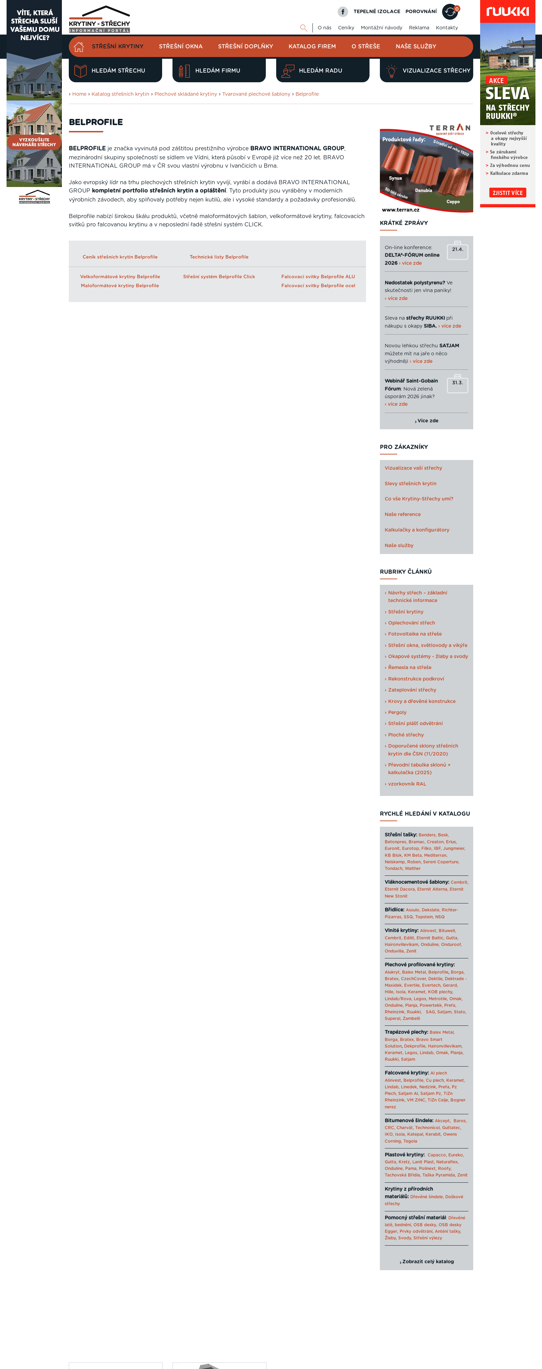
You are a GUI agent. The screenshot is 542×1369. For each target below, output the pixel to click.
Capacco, (437, 1155)
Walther (413, 868)
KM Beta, (413, 855)
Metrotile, (438, 999)
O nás (324, 28)
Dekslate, (431, 910)
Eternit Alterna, (432, 889)
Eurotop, (411, 848)
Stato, (460, 1012)
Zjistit (86, 747)
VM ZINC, (416, 1100)
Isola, (401, 992)
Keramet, (416, 992)
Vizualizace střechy (427, 71)
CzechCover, (414, 979)
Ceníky (346, 28)
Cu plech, (435, 1080)
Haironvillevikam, (402, 945)
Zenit (411, 951)
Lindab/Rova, (398, 999)
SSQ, (409, 917)
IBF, (438, 848)
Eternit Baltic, (431, 938)
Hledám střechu (109, 71)
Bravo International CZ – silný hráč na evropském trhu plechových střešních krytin (115, 556)
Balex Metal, (414, 972)
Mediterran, (435, 855)
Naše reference (403, 514)
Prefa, (450, 1005)
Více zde (428, 421)
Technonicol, (428, 1128)
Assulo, (413, 910)
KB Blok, (394, 855)
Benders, (428, 835)
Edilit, (409, 938)
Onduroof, (451, 945)
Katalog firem (312, 46)
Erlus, (451, 842)
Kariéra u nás (459, 1339)
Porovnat (92, 721)
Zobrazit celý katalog (428, 1261)
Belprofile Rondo (103, 431)
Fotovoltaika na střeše (415, 634)
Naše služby (416, 46)
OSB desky (424, 1225)
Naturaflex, (447, 1162)
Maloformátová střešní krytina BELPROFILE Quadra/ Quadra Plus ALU (219, 440)
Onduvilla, (395, 951)
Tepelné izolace (292, 1363)
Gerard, (450, 985)
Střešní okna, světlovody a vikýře (427, 645)
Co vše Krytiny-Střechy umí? (419, 499)
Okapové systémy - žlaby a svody (428, 656)
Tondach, (394, 868)
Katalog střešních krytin (120, 94)
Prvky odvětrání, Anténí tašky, (430, 1231)
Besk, (443, 835)
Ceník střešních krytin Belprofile (120, 257)
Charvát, (405, 1128)
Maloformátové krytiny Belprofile (120, 285)
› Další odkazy (426, 1363)
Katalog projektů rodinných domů (347, 1363)
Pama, (411, 1168)
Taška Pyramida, (439, 1175)
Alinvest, (428, 931)
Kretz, (405, 1162)
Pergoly (397, 712)
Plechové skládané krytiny (186, 94)
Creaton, (436, 842)
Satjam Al (408, 1093)
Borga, (458, 972)
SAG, (431, 1012)
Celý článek (104, 601)
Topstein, (424, 917)
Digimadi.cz (156, 1348)
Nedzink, (428, 1087)
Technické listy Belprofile (219, 257)
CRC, (390, 1128)
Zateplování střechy (412, 690)
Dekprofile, (415, 1046)
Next (364, 730)
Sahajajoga (396, 1363)
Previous (169, 730)
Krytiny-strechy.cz (163, 1363)
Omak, (455, 999)
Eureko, (456, 1155)
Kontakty (447, 28)
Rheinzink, (396, 1012)
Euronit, (393, 848)
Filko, (426, 848)
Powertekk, (431, 1005)
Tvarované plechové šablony (256, 94)
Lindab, (427, 1053)
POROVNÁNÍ (421, 11)
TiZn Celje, (438, 1100)
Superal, (393, 1018)
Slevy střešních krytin (411, 483)
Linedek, (409, 1087)
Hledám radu (311, 71)
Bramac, (417, 842)
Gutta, (452, 938)
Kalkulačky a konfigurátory (417, 530)
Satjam (408, 1059)
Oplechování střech (411, 623)
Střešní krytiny (117, 46)
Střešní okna (181, 46)
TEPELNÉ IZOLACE (377, 11)
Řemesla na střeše (409, 667)
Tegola (410, 1141)
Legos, (420, 999)
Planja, (411, 1005)
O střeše (366, 46)
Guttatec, (451, 1128)
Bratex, (392, 979)
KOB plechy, (440, 992)
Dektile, (435, 979)
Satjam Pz (430, 1093)
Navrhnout (94, 695)
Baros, (460, 1121)
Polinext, (428, 1168)
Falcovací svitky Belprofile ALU (318, 276)
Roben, (414, 862)
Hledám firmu (209, 71)
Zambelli (411, 1018)
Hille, (389, 992)
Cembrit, (459, 882)
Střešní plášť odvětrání (415, 723)
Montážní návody (381, 28)
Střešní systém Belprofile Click (219, 276)
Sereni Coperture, (441, 862)
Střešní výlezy (427, 1238)
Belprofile (307, 94)
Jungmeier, (454, 848)
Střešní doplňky (245, 46)
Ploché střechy (406, 735)
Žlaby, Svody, (398, 1238)
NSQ (440, 917)
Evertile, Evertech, (422, 985)
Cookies (431, 1339)
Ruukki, (414, 1012)
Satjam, (444, 1012)
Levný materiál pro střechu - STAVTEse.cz (229, 1363)
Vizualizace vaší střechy (413, 468)
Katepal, (415, 1134)
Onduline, (430, 945)
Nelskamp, (395, 862)
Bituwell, (447, 931)
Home (79, 94)
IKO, (389, 1134)
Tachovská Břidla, (403, 1175)
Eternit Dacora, (400, 889)
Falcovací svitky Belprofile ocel (318, 285)
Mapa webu (405, 1339)
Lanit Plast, (423, 1162)
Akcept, (442, 1121)
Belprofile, (413, 1080)
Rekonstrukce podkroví (416, 679)
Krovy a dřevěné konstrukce (422, 701)
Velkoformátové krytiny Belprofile (120, 276)
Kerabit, (434, 1134)
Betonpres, (396, 842)
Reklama (419, 28)
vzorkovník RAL (407, 784)
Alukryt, (393, 972)
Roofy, (444, 1168)
